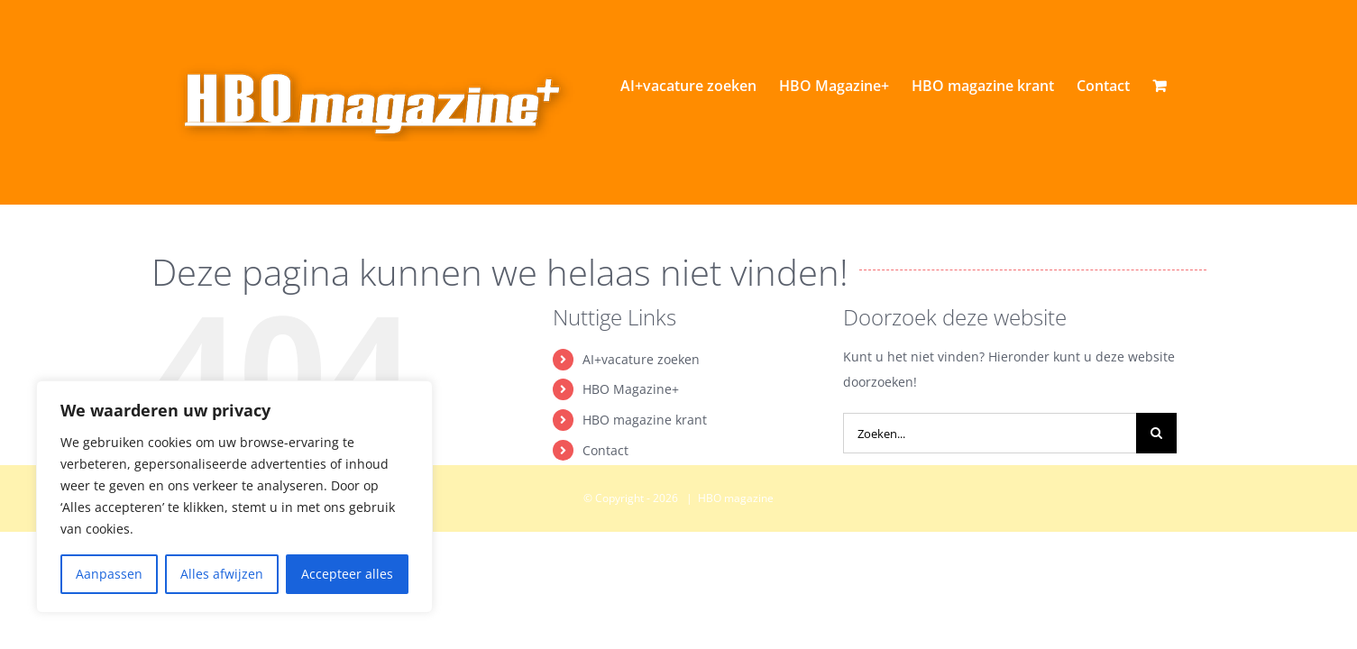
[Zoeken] (1156, 510)
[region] (234, 496)
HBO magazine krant (644, 497)
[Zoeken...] (989, 510)
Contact (605, 527)
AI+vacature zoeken (641, 436)
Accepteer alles (347, 573)
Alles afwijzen (221, 573)
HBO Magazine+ (630, 466)
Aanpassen (109, 573)
